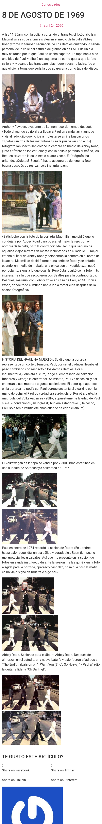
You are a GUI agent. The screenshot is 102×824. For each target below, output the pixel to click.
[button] (26, 768)
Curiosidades (50, 4)
